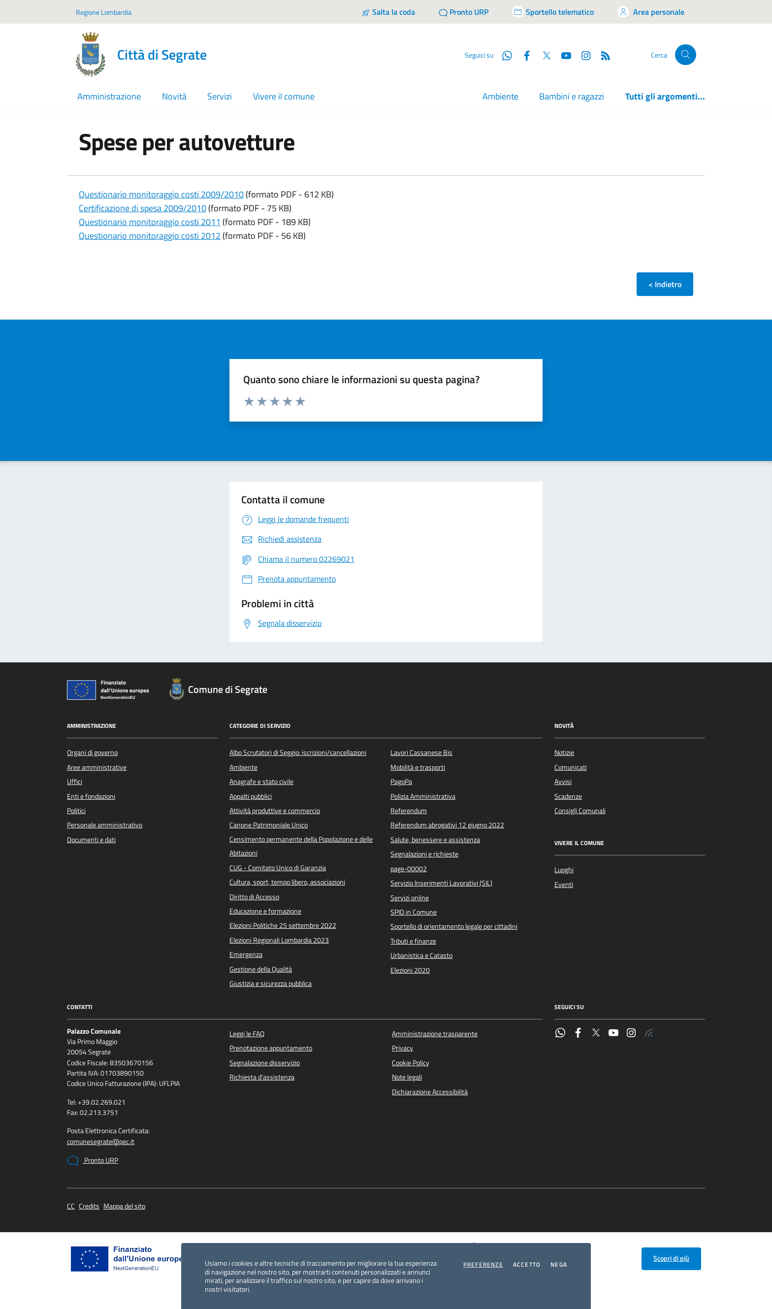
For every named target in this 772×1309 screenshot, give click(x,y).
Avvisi (563, 781)
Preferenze (483, 1265)
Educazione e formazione (265, 911)
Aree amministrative (97, 767)
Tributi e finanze (413, 941)
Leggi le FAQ (246, 1033)
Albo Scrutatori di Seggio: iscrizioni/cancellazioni (297, 752)
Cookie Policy (410, 1062)
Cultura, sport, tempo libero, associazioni (287, 882)
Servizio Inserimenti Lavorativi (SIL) (441, 883)
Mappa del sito (124, 1206)
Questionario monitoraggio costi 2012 (150, 235)
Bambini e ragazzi (571, 96)
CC (71, 1206)
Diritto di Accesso (254, 896)
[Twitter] (542, 55)
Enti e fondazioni (91, 796)
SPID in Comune (413, 912)
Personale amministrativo (104, 824)
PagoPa (401, 781)
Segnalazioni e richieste (424, 854)
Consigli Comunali (580, 810)
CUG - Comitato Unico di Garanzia (277, 867)
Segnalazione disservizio (264, 1062)
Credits (89, 1206)
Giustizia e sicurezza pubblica (270, 983)
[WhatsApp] (503, 55)
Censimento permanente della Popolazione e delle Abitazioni (301, 846)
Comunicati (570, 767)
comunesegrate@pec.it (100, 1142)
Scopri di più (671, 1258)
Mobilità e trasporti (417, 767)
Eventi (563, 884)
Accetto (527, 1265)
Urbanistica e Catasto (421, 955)
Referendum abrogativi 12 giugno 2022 (447, 824)
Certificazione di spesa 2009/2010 (142, 208)
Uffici (74, 781)
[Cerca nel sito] (685, 54)
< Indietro (664, 284)
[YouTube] (562, 55)
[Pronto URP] (463, 12)
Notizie (564, 752)
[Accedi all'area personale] (651, 12)
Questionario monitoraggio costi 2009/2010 (161, 194)
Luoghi (564, 869)
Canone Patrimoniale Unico (268, 824)
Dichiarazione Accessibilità (430, 1091)
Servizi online (409, 897)
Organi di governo (92, 752)
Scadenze (568, 796)
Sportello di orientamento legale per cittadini (453, 926)
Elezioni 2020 (410, 970)
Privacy (402, 1048)
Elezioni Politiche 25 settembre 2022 (282, 925)
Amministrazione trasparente (435, 1033)
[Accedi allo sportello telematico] (553, 12)
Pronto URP (92, 1161)
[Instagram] (582, 55)
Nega (558, 1265)
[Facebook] (523, 55)
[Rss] (601, 55)
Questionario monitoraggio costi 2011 (150, 222)
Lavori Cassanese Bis (421, 752)
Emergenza (245, 954)
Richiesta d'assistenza (261, 1077)
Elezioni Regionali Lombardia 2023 (279, 940)
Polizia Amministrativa (422, 796)
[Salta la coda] (388, 12)
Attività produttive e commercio (274, 810)
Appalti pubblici (250, 796)
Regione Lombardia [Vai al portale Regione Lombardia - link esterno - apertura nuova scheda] (103, 12)
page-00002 (408, 868)
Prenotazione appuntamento (270, 1048)
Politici (76, 810)
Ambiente (500, 96)
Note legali (407, 1077)
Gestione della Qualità (260, 969)
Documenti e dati (91, 839)
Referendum (408, 810)
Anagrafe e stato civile (261, 781)
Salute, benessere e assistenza (435, 839)
